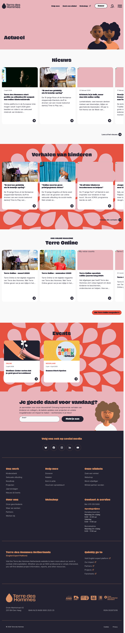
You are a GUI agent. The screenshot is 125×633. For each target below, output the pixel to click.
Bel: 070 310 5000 (92, 504)
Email (24, 417)
